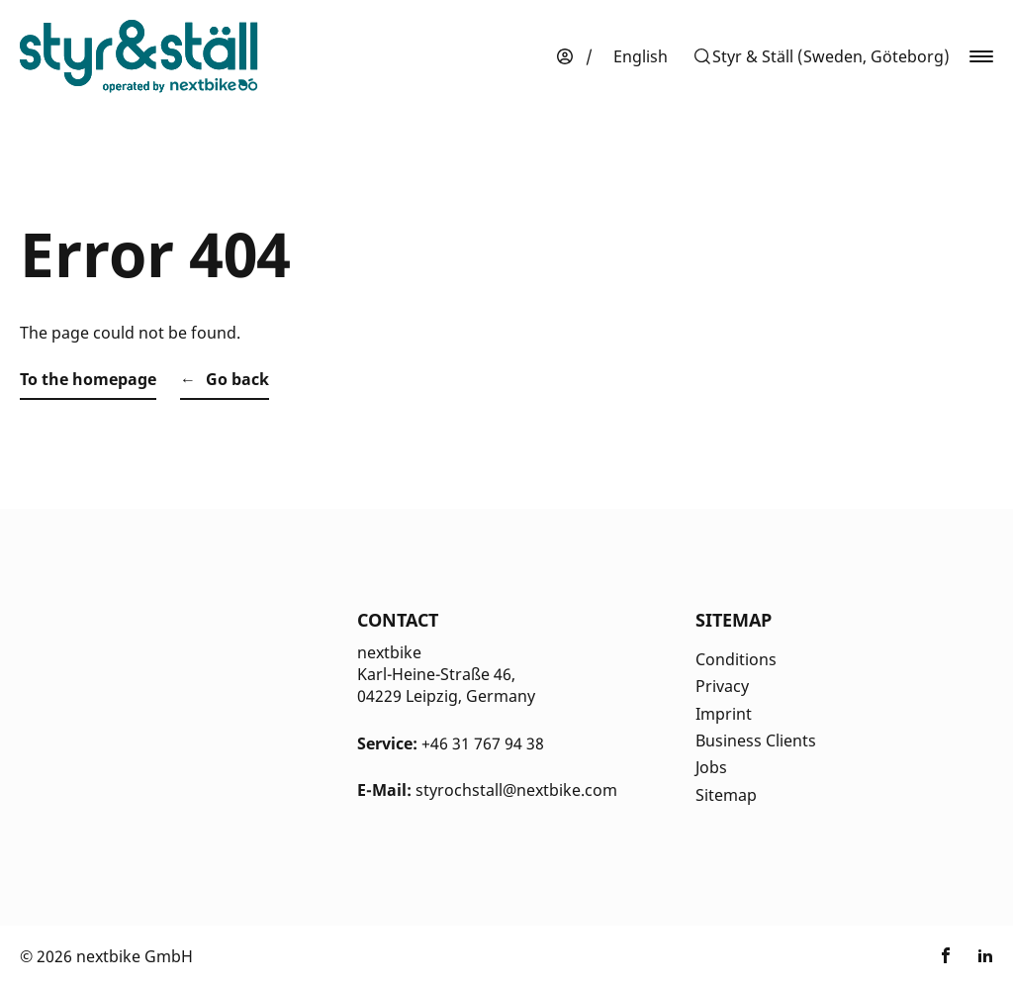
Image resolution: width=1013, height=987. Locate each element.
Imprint (723, 714)
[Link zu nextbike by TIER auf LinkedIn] (985, 956)
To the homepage (88, 379)
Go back (237, 379)
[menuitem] (640, 56)
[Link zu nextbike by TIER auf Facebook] (946, 956)
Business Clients (755, 740)
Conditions (736, 659)
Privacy (722, 686)
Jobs (711, 767)
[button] (821, 56)
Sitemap (726, 795)
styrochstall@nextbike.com (516, 790)
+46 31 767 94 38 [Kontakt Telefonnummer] (482, 743)
